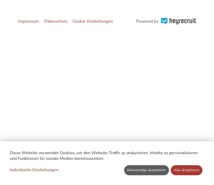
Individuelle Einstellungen (34, 170)
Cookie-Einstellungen (93, 21)
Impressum (28, 21)
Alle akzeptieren (186, 170)
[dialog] (107, 163)
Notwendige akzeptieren (146, 170)
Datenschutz (55, 21)
